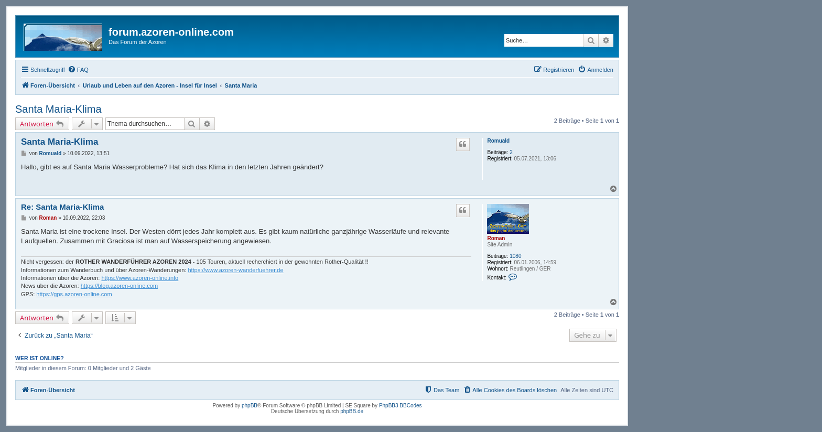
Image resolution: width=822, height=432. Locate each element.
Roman (496, 238)
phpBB (249, 405)
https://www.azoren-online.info (139, 278)
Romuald (498, 141)
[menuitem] (78, 69)
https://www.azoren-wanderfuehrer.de (235, 270)
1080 (515, 256)
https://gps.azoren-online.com (74, 294)
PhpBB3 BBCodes (400, 405)
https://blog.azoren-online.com (119, 286)
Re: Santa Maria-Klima (62, 206)
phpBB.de (351, 411)
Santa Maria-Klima (58, 109)
